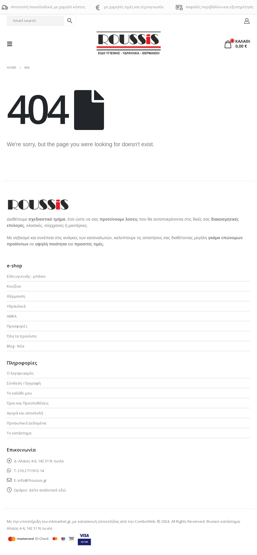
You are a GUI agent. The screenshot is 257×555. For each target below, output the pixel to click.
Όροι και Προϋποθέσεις (27, 403)
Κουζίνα (14, 286)
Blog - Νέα (15, 346)
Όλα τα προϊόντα (21, 336)
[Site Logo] (129, 43)
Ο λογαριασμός (20, 373)
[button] (11, 44)
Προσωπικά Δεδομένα (26, 423)
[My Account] (247, 20)
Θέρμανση (16, 296)
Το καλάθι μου (19, 393)
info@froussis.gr (32, 480)
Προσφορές (17, 326)
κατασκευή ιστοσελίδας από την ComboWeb (116, 521)
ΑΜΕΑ (12, 316)
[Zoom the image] (38, 202)
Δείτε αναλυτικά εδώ (47, 490)
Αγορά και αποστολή (25, 413)
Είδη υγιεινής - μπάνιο (26, 276)
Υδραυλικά (16, 306)
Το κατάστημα (19, 433)
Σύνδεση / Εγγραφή (24, 383)
